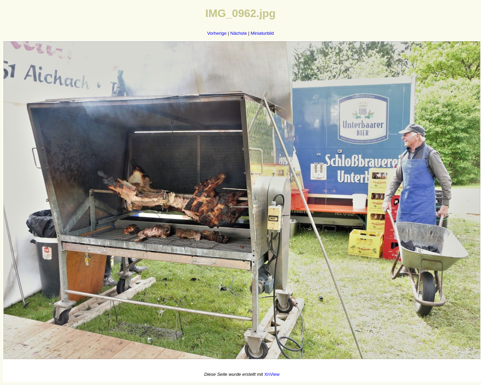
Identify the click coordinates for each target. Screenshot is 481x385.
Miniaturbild (262, 33)
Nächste (238, 33)
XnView (272, 374)
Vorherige (217, 33)
